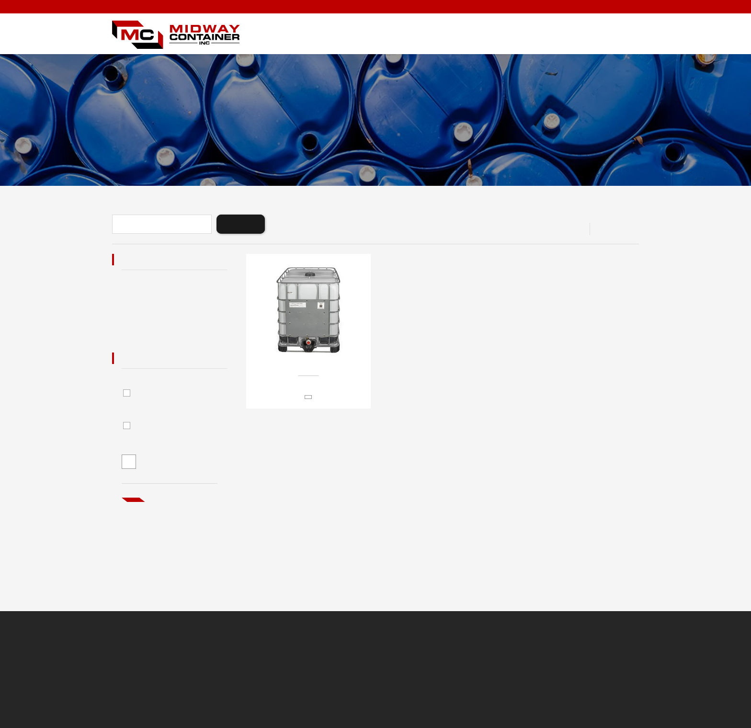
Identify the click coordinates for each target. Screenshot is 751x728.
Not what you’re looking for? (168, 525)
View (606, 229)
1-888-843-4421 (616, 7)
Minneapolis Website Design (443, 668)
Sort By (500, 229)
